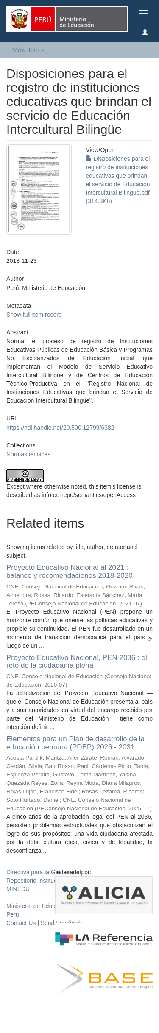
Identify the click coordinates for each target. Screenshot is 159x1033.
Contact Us (21, 923)
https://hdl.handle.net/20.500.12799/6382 (60, 427)
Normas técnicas (28, 454)
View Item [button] (29, 50)
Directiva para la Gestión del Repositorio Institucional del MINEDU (43, 880)
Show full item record (34, 314)
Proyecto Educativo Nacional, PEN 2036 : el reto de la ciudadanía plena (76, 662)
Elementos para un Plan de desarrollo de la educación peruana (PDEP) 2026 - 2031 (75, 743)
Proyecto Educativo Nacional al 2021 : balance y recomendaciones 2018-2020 (69, 571)
